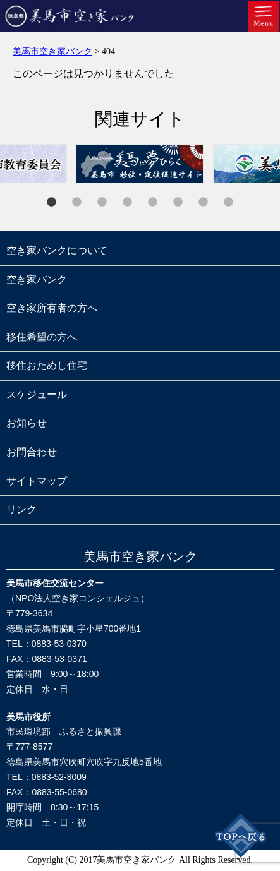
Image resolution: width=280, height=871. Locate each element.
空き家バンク (36, 279)
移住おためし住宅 (46, 365)
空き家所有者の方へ (51, 308)
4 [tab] (127, 202)
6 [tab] (178, 202)
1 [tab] (52, 202)
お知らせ (26, 422)
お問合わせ (31, 452)
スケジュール (36, 394)
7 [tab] (203, 202)
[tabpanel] (140, 163)
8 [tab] (228, 202)
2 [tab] (77, 202)
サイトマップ (36, 481)
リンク (21, 509)
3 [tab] (102, 202)
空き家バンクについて (56, 250)
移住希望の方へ (41, 337)
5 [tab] (153, 202)
